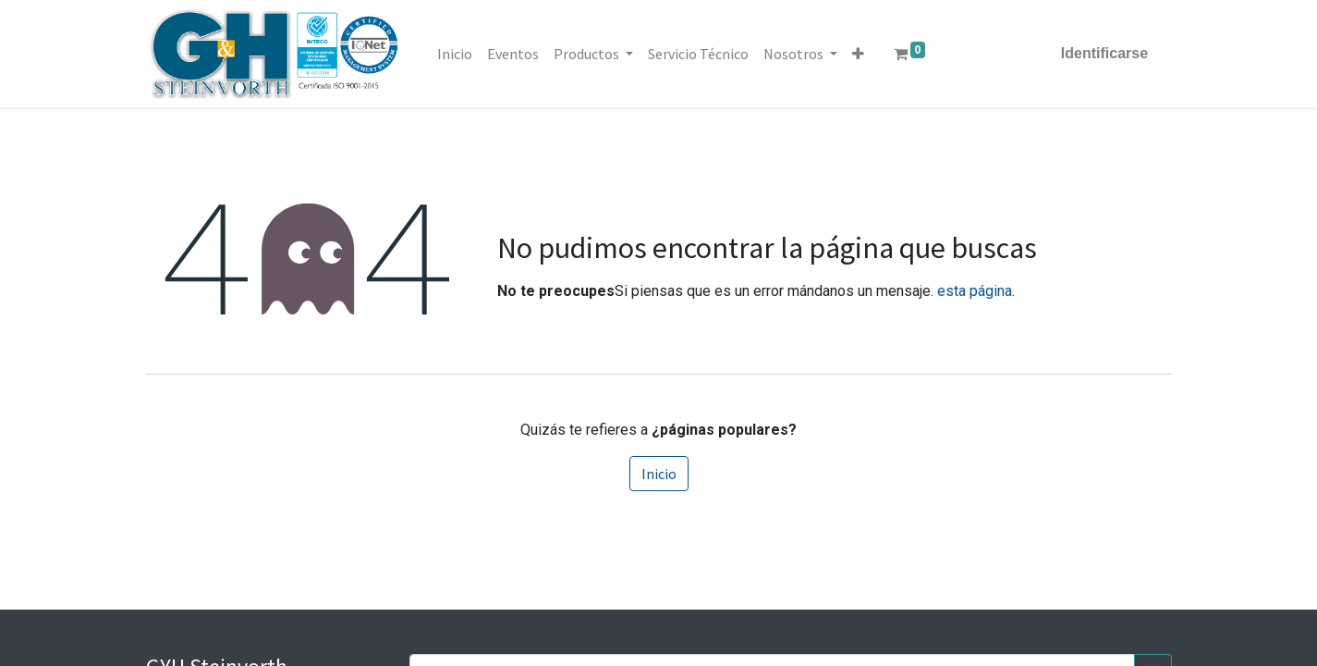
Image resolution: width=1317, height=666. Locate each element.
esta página (974, 291)
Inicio (659, 473)
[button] (864, 53)
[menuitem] (461, 53)
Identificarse (1098, 53)
